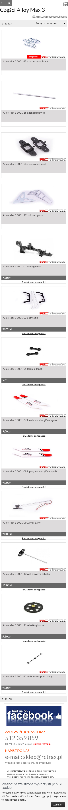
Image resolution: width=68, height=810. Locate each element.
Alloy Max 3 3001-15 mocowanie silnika (25, 61)
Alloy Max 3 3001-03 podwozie (20, 317)
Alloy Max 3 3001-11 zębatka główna (23, 625)
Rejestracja (54, 3)
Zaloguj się (39, 3)
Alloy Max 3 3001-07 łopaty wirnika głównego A (30, 420)
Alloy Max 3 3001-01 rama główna (22, 266)
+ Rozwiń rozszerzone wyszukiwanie (49, 16)
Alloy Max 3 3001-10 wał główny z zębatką (26, 573)
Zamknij (57, 804)
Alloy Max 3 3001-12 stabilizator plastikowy (27, 676)
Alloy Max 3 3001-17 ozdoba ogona (23, 215)
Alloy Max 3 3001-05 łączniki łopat (22, 368)
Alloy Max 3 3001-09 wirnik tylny (21, 522)
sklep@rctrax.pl (43, 757)
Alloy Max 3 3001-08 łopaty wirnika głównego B (30, 471)
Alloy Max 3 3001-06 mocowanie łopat (24, 164)
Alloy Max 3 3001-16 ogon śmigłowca (24, 112)
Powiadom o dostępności (34, 282)
